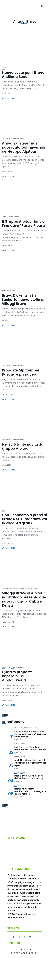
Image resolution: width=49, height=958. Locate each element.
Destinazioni (7, 588)
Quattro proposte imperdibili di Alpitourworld (17, 676)
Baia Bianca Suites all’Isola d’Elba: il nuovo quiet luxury (28, 777)
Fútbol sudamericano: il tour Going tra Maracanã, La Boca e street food (30, 734)
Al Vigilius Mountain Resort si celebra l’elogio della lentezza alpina (30, 763)
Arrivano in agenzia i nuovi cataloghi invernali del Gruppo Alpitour (23, 147)
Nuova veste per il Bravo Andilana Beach (23, 74)
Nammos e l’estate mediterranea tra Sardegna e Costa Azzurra (30, 791)
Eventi (16, 756)
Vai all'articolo (8, 98)
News (4, 217)
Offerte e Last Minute (28, 588)
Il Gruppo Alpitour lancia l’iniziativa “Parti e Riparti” (24, 223)
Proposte (6, 138)
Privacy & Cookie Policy (24, 953)
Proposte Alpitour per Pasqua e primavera (20, 372)
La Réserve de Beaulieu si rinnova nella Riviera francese (30, 748)
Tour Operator (17, 138)
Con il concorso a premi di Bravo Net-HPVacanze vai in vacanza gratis (24, 519)
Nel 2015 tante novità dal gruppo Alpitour (23, 446)
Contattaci (24, 949)
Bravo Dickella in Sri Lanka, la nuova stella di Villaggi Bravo (23, 299)
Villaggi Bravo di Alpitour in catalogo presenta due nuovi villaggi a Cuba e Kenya (24, 599)
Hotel (4, 68)
